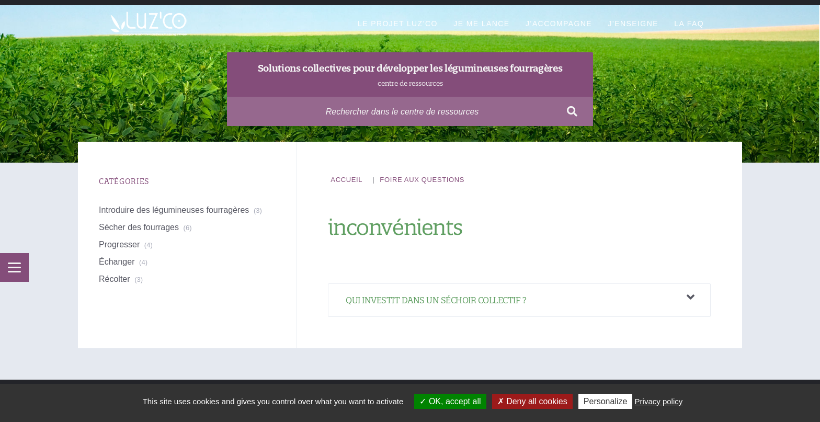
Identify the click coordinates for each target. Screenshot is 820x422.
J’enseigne (633, 23)
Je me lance (481, 23)
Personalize (606, 401)
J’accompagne (559, 23)
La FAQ (689, 23)
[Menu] (14, 267)
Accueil (346, 180)
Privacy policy (659, 401)
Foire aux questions (422, 180)
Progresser (119, 244)
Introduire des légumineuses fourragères (174, 210)
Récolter (114, 279)
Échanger (117, 261)
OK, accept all (450, 401)
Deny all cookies (532, 401)
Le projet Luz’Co (398, 23)
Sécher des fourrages (139, 227)
